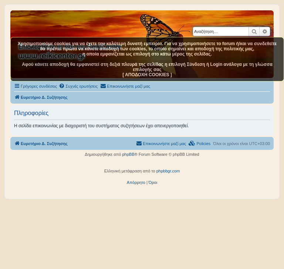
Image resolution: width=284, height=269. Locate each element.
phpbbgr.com (168, 171)
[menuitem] (78, 86)
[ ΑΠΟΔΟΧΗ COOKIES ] (147, 74)
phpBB (128, 154)
